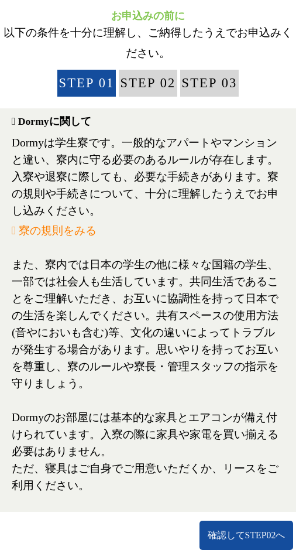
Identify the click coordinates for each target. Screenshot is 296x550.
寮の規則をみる (54, 230)
